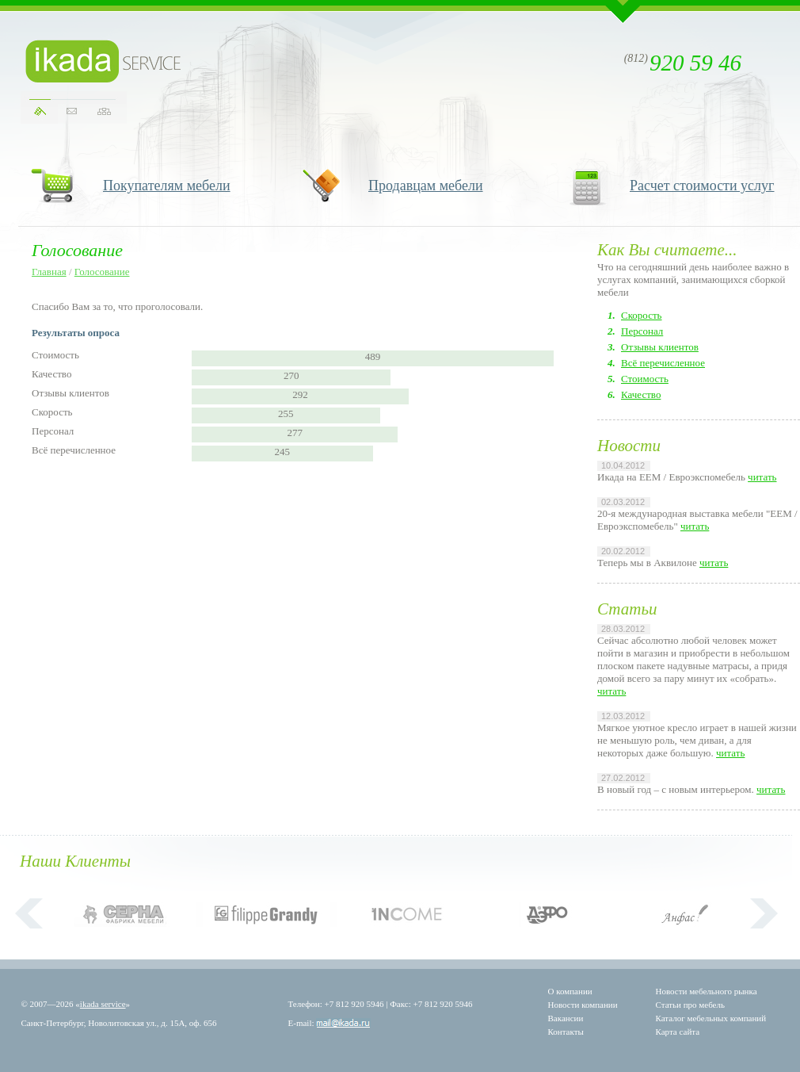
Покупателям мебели (166, 185)
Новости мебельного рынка (706, 991)
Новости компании (583, 1004)
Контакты (566, 1031)
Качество (641, 394)
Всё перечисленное (663, 363)
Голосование (102, 272)
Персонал (642, 331)
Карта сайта (678, 1031)
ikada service (103, 1004)
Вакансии (566, 1018)
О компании (570, 991)
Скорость (641, 315)
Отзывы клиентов (660, 347)
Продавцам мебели (425, 185)
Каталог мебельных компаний (711, 1018)
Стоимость (645, 379)
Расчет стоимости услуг (702, 185)
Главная (49, 272)
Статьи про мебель (691, 1004)
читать (762, 477)
